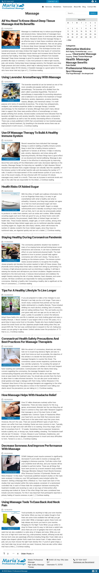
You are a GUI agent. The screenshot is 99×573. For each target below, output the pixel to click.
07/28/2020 (9, 242)
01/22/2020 (8, 454)
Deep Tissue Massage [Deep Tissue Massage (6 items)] (82, 57)
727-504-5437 (8, 1)
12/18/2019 (8, 510)
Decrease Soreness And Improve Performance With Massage (32, 447)
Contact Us (52, 1)
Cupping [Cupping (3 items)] (69, 57)
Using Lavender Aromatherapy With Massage (31, 78)
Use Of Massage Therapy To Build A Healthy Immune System (30, 135)
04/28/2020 (9, 295)
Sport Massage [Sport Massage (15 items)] (74, 72)
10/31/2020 (8, 141)
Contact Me (91, 7)
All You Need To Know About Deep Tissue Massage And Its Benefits (28, 23)
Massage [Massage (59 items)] (82, 60)
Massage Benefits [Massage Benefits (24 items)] (76, 63)
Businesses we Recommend (83, 562)
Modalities (57, 7)
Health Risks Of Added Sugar (20, 187)
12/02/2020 (8, 82)
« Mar (69, 41)
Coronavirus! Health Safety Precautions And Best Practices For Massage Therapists (30, 340)
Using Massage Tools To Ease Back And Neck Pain (31, 503)
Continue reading (36, 71)
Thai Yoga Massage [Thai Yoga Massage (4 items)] (73, 74)
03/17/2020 (8, 347)
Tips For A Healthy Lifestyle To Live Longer (29, 291)
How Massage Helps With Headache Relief (29, 395)
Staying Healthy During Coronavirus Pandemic (32, 238)
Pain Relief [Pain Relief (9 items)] (71, 66)
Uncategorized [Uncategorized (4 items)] (87, 74)
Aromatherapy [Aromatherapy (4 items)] (81, 52)
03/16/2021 (8, 29)
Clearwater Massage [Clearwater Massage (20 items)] (84, 54)
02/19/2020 (8, 400)
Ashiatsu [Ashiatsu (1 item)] (90, 52)
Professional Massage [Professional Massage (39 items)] (80, 69)
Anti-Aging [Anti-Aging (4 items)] (70, 52)
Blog (84, 7)
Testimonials (67, 7)
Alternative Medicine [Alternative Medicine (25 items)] (78, 49)
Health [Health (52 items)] (70, 60)
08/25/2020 (9, 192)
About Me (77, 7)
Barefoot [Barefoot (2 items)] (68, 55)
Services (48, 7)
